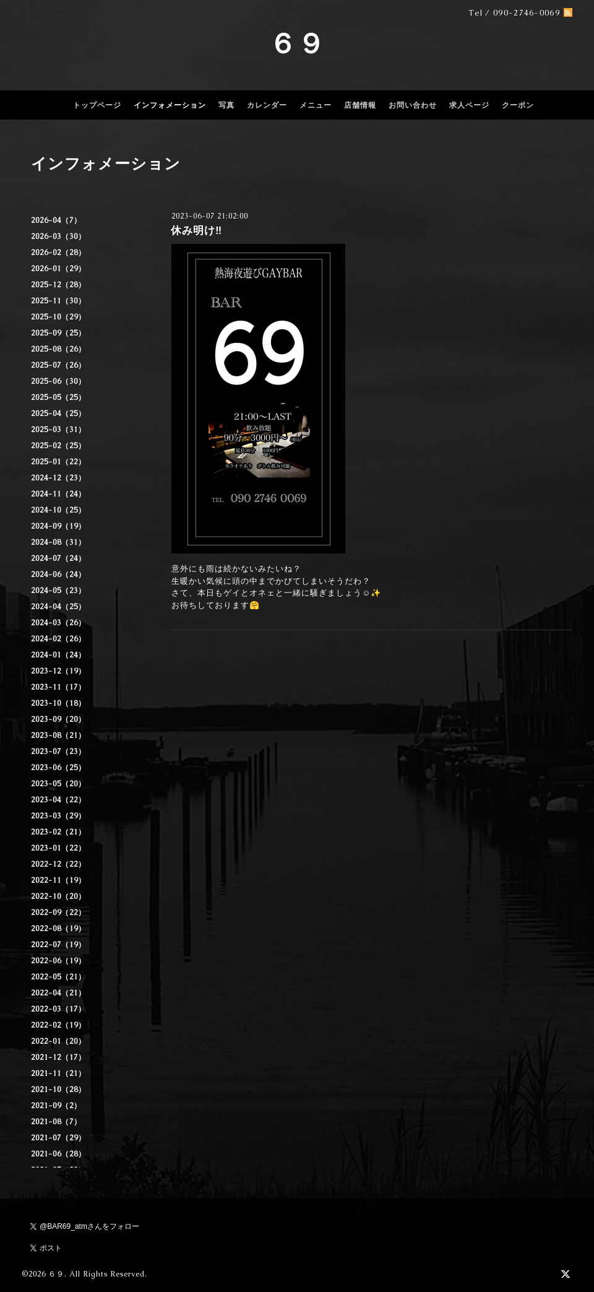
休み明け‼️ (196, 230)
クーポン (518, 105)
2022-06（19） (58, 961)
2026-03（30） (58, 236)
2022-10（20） (58, 896)
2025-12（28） (58, 285)
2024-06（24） (58, 574)
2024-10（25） (58, 510)
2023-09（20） (58, 719)
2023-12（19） (58, 671)
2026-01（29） (58, 269)
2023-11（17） (58, 687)
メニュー (315, 105)
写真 (226, 105)
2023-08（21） (58, 735)
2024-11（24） (58, 494)
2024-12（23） (58, 478)
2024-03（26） (58, 623)
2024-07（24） (58, 558)
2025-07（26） (58, 365)
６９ (297, 43)
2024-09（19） (58, 526)
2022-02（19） (58, 1025)
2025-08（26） (58, 349)
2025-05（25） (58, 397)
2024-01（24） (58, 655)
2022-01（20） (58, 1041)
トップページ (97, 105)
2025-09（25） (58, 333)
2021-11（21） (58, 1073)
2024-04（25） (58, 607)
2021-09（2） (56, 1106)
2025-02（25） (58, 446)
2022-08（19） (58, 929)
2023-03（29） (58, 816)
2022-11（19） (58, 880)
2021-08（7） (56, 1122)
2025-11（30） (58, 301)
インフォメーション (170, 105)
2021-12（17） (58, 1057)
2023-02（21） (58, 832)
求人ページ (469, 105)
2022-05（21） (58, 977)
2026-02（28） (58, 253)
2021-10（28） (58, 1090)
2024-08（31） (58, 542)
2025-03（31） (58, 430)
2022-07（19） (58, 945)
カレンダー (267, 105)
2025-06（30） (58, 381)
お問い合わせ (413, 105)
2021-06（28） (58, 1154)
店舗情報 (360, 105)
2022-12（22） (58, 864)
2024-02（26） (58, 639)
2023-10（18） (58, 703)
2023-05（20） (58, 784)
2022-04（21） (58, 993)
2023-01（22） (58, 848)
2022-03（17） (58, 1009)
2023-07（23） (58, 752)
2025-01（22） (58, 462)
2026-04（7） (56, 220)
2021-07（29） (58, 1138)
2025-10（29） (58, 317)
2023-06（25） (58, 768)
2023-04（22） (58, 800)
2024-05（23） (58, 591)
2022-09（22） (58, 912)
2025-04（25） (58, 413)
